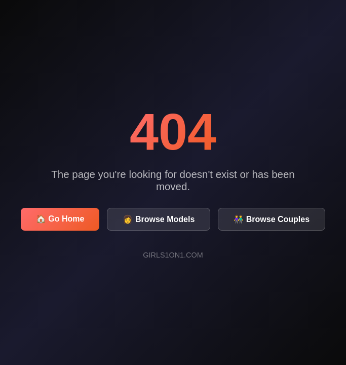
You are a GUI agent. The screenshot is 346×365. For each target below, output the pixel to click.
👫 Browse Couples (272, 219)
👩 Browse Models (159, 219)
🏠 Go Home (60, 218)
